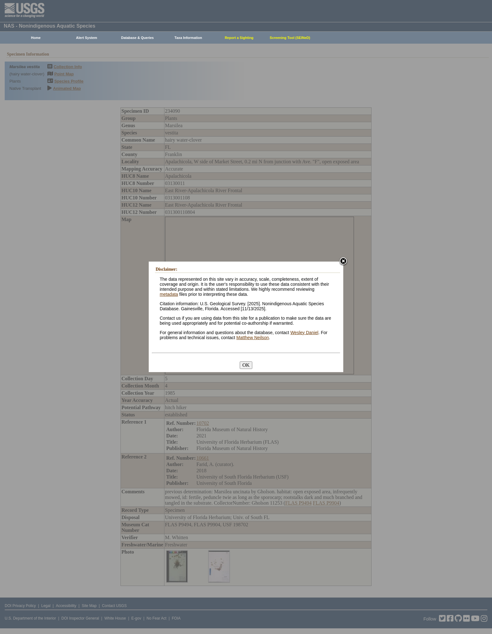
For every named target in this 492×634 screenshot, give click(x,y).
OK (245, 365)
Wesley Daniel (304, 332)
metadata (169, 294)
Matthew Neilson (252, 337)
